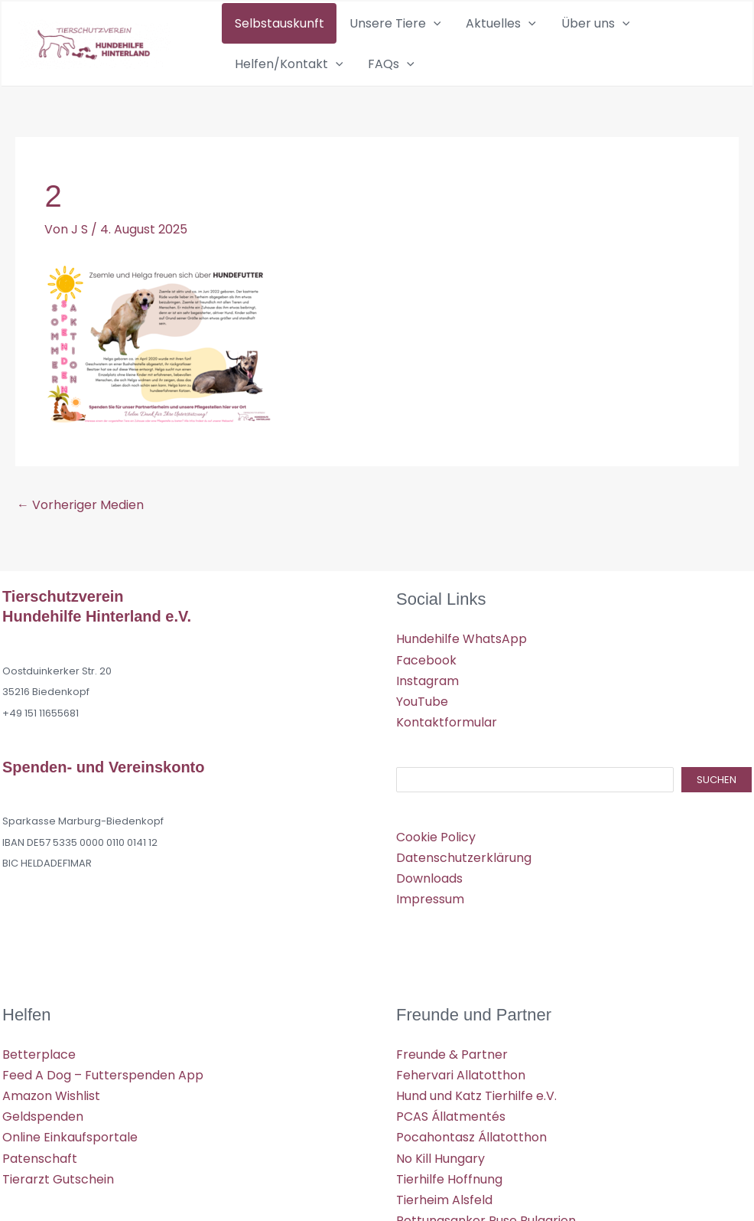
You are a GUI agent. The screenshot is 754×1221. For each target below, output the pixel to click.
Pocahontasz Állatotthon (471, 1151)
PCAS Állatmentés (450, 1130)
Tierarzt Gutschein (58, 1193)
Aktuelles (461, 27)
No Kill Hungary (440, 1172)
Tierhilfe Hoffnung (449, 1193)
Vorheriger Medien (80, 518)
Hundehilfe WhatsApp (461, 652)
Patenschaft (39, 1172)
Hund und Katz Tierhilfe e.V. (476, 1109)
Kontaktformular (446, 736)
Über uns (539, 27)
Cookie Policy (436, 851)
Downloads (429, 892)
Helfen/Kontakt (637, 27)
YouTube (422, 715)
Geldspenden (42, 1130)
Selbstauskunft (271, 26)
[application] (409, 27)
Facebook (426, 674)
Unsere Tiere (371, 27)
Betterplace (39, 1068)
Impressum (430, 913)
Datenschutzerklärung (463, 871)
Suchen (716, 793)
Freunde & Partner (452, 1068)
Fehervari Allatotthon (460, 1089)
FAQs (249, 74)
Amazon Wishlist (51, 1109)
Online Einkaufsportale (70, 1151)
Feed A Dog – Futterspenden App (102, 1089)
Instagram (427, 695)
